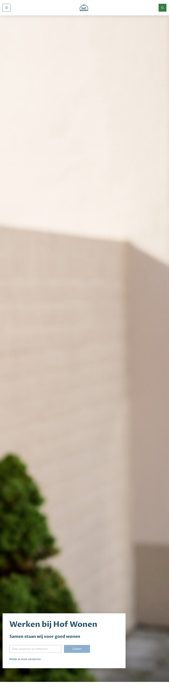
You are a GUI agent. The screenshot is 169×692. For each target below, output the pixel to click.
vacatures (34, 636)
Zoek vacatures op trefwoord (29, 626)
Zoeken (77, 626)
